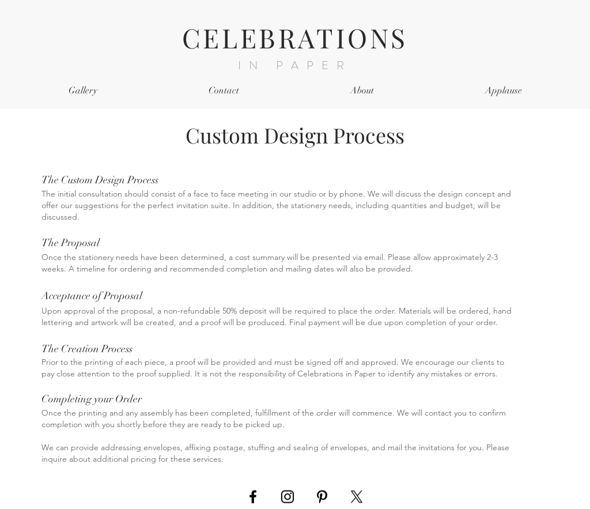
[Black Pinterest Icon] (322, 497)
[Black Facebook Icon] (253, 497)
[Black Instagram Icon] (287, 497)
